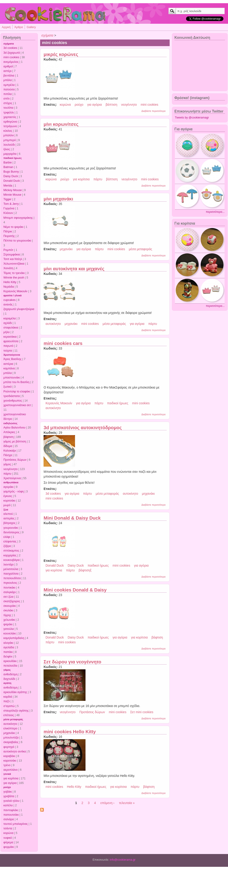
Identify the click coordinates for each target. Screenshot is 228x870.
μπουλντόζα (10, 737)
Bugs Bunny (11, 171)
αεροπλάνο (10, 769)
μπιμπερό (9, 140)
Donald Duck (11, 180)
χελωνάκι (9, 619)
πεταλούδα (10, 665)
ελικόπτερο (10, 728)
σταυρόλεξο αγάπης (16, 710)
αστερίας (9, 518)
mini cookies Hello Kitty (70, 731)
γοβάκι (7, 791)
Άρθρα (18, 27)
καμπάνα (9, 368)
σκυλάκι (8, 610)
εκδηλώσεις (10, 423)
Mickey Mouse (12, 190)
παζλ (6, 701)
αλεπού (8, 513)
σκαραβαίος (10, 742)
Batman (8, 167)
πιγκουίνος (10, 582)
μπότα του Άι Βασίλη (16, 382)
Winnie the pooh (13, 277)
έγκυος (7, 496)
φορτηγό (8, 747)
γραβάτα (8, 796)
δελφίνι (7, 656)
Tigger (7, 199)
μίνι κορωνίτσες (61, 124)
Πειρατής (9, 236)
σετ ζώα (8, 596)
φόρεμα (8, 842)
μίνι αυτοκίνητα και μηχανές (74, 268)
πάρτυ (7, 473)
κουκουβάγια (11, 560)
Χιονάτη (8, 268)
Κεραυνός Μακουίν (15, 291)
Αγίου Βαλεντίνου (14, 427)
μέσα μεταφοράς (13, 719)
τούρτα (7, 350)
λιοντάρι (8, 564)
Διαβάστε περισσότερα (153, 111)
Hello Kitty (9, 282)
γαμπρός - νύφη (13, 491)
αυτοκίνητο (10, 723)
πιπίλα (7, 94)
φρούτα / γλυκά (12, 295)
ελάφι (6, 537)
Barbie (7, 162)
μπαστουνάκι (11, 377)
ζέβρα (7, 546)
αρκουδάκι (10, 661)
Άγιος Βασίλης (12, 359)
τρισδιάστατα (11, 396)
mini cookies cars (63, 343)
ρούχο (7, 787)
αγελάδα (8, 647)
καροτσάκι (9, 760)
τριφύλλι (8, 112)
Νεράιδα (8, 286)
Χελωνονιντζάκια (13, 263)
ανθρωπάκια (10, 482)
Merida (7, 185)
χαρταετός (9, 117)
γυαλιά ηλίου (11, 800)
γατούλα (8, 629)
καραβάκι (9, 756)
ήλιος (6, 149)
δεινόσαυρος (11, 532)
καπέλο (8, 805)
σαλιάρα (8, 819)
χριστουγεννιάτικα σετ (17, 405)
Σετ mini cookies (141, 712)
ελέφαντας (9, 541)
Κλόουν (8, 213)
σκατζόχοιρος (11, 601)
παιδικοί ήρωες (12, 158)
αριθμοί (8, 66)
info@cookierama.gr (122, 859)
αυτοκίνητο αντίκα (14, 751)
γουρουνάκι (10, 527)
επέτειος (8, 715)
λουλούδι (9, 144)
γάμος (7, 464)
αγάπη (7, 683)
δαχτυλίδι (9, 679)
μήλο (6, 332)
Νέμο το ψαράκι (13, 227)
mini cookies (11, 57)
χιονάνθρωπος (12, 400)
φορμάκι (8, 847)
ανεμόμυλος (11, 61)
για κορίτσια (10, 778)
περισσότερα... (215, 211)
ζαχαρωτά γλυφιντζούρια (18, 309)
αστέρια (8, 363)
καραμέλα (9, 318)
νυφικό (7, 837)
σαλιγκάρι (9, 592)
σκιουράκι (9, 605)
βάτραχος (9, 523)
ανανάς (8, 304)
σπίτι (6, 98)
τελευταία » (127, 803)
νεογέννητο (10, 469)
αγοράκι (8, 487)
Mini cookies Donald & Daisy (75, 589)
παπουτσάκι (11, 814)
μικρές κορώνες (61, 54)
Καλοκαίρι (9, 450)
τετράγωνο (10, 126)
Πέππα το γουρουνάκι (17, 240)
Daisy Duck (10, 176)
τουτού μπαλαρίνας (15, 823)
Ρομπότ (8, 250)
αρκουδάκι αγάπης (15, 692)
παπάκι (8, 652)
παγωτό (8, 345)
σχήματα (8, 43)
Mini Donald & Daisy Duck (72, 517)
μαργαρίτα (9, 153)
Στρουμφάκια (11, 254)
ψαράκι (8, 624)
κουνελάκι (9, 633)
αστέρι (7, 71)
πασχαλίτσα (10, 573)
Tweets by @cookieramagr (192, 117)
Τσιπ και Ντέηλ (12, 259)
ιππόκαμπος (11, 550)
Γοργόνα (8, 208)
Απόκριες (9, 432)
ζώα (5, 509)
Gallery (31, 27)
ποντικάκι (9, 587)
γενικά (7, 774)
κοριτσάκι (9, 500)
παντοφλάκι (10, 810)
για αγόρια (10, 783)
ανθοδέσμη (10, 674)
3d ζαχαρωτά (11, 52)
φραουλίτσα (10, 341)
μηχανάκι (9, 733)
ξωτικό (7, 386)
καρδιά (7, 696)
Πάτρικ (7, 231)
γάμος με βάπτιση (14, 441)
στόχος (7, 103)
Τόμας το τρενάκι (14, 273)
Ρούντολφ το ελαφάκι (16, 391)
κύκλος (7, 130)
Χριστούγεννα (11, 354)
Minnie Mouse (12, 194)
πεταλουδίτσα (12, 578)
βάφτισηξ (85, 570)
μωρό (6, 505)
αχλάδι (7, 323)
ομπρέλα (9, 85)
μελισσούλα (10, 569)
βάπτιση (111, 104)
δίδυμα (7, 446)
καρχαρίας (9, 555)
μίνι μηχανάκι (58, 198)
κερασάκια (10, 336)
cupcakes (9, 300)
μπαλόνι (8, 135)
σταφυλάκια (10, 327)
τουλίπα (8, 107)
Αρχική (6, 27)
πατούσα (9, 89)
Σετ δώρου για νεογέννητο (72, 661)
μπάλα (7, 80)
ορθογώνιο (10, 121)
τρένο (6, 765)
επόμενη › (107, 803)
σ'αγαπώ (9, 706)
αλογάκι (8, 642)
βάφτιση (8, 437)
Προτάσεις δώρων (14, 459)
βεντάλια (8, 75)
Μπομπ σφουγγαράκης (18, 217)
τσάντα (7, 828)
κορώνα (8, 833)
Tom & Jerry (11, 203)
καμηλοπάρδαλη (13, 638)
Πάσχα (7, 455)
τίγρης (7, 615)
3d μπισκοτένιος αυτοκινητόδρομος (83, 427)
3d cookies (10, 48)
